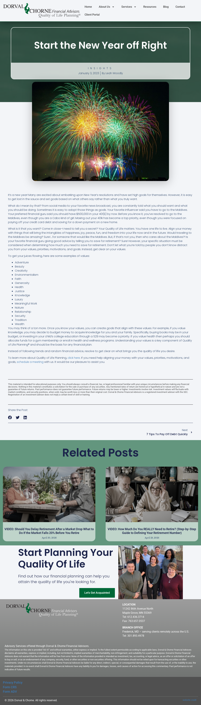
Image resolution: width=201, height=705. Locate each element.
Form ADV (10, 691)
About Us (107, 7)
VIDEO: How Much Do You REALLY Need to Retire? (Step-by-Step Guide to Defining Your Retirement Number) (152, 531)
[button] (10, 418)
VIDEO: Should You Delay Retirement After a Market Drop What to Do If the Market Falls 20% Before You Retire (49, 531)
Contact (180, 6)
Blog (166, 6)
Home (88, 6)
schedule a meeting (30, 362)
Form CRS (10, 687)
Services (128, 7)
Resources (149, 6)
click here (74, 358)
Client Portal (92, 14)
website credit (189, 700)
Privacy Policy (12, 682)
